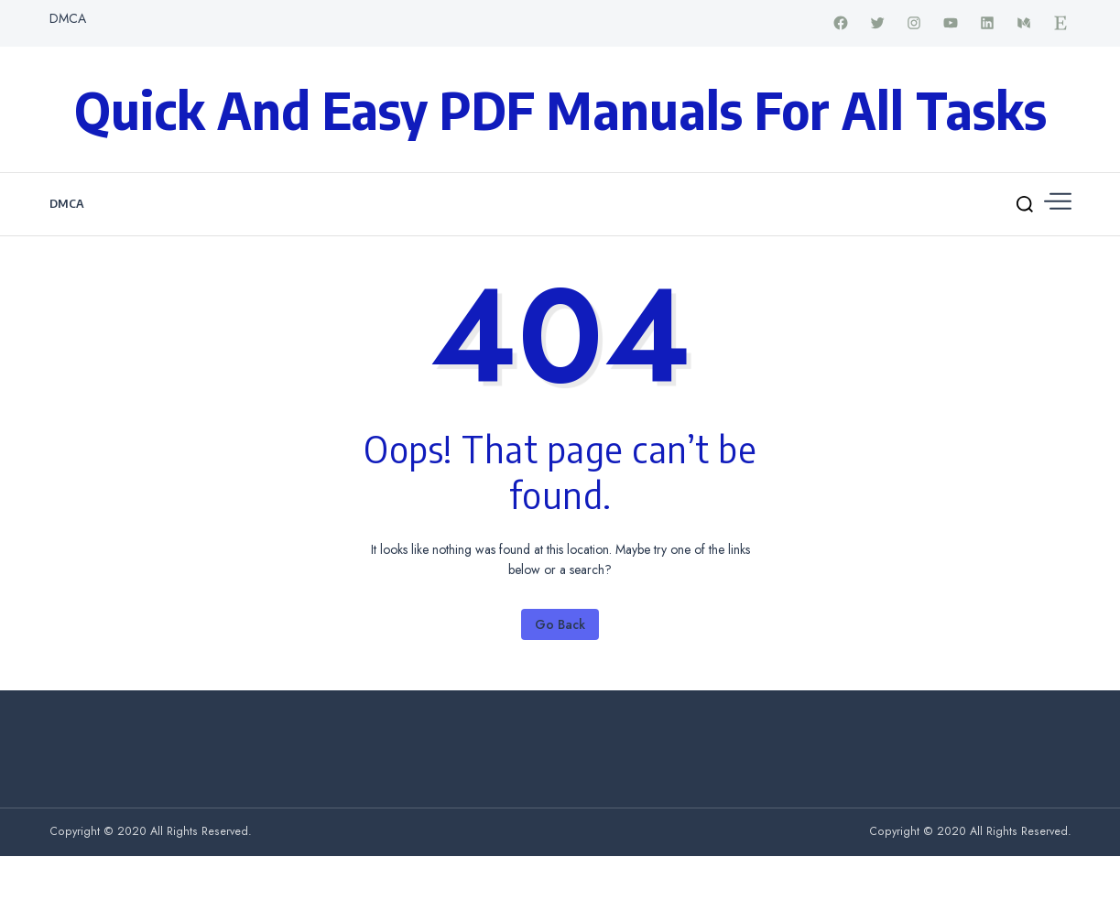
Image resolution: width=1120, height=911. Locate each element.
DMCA (67, 18)
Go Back (560, 624)
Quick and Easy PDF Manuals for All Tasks (560, 109)
